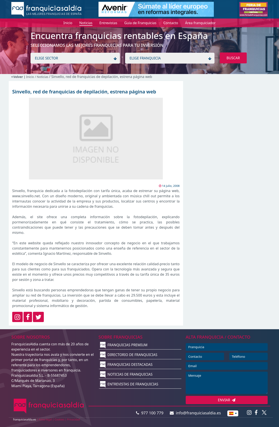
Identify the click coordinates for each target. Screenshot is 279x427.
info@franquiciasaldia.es (195, 412)
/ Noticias (42, 77)
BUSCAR (233, 58)
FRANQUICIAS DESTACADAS (126, 364)
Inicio (30, 77)
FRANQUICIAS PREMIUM (124, 345)
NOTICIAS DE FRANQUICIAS (126, 374)
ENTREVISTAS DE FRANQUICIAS (129, 384)
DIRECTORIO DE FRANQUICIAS (128, 354)
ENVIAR (227, 400)
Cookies (59, 419)
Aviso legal (45, 419)
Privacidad (73, 419)
